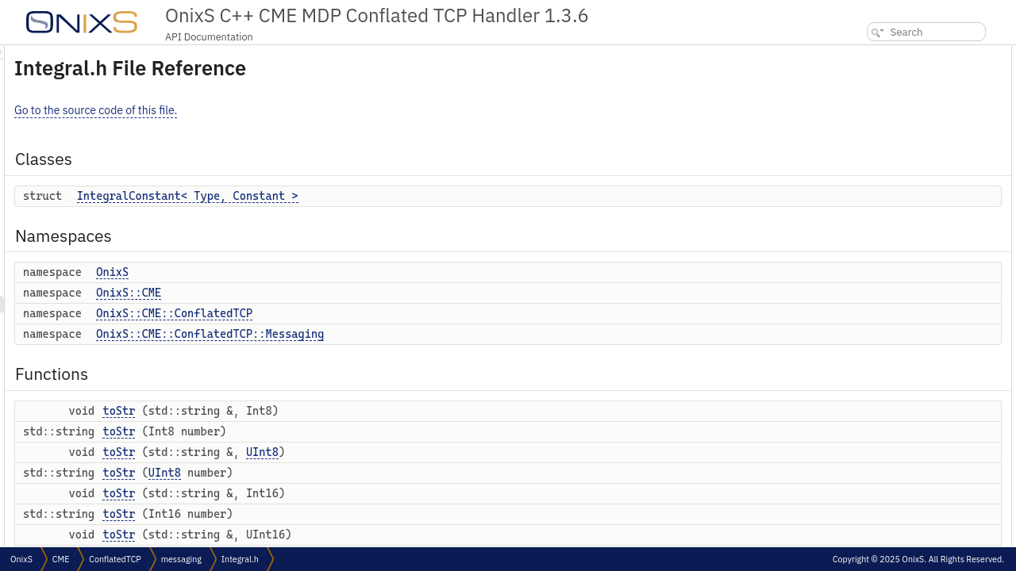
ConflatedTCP (114, 559)
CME (60, 559)
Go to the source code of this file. (294, 110)
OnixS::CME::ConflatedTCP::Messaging (408, 334)
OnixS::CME (327, 292)
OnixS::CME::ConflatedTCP (372, 313)
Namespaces (867, 88)
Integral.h (240, 559)
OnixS (310, 272)
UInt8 (460, 452)
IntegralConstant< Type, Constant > (386, 196)
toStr (317, 410)
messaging (181, 559)
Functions (861, 176)
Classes (856, 53)
